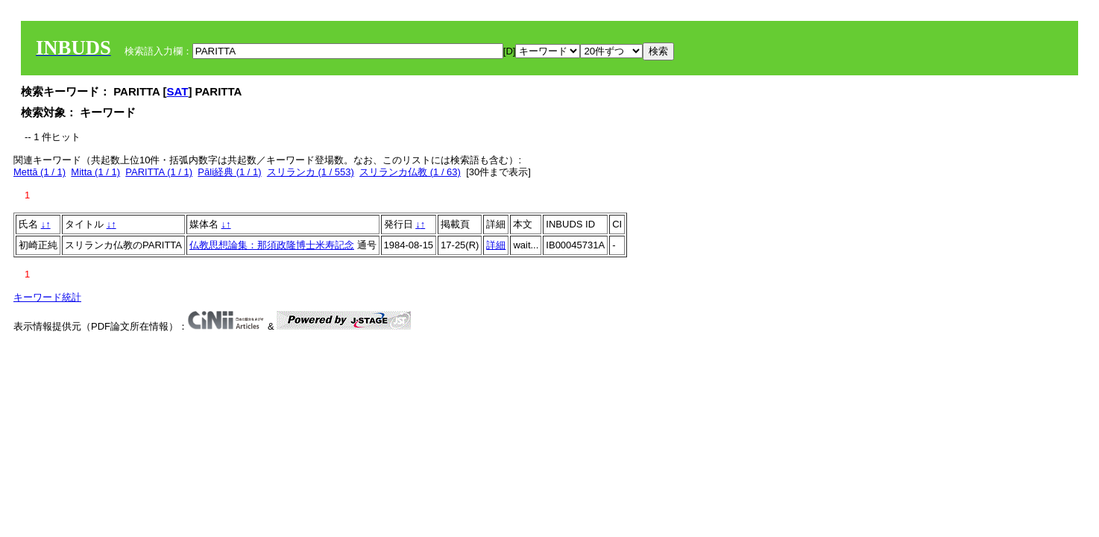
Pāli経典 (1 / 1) (229, 172)
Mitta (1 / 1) (95, 172)
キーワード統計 (47, 297)
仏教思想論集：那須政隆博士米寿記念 (271, 245)
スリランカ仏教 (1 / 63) (410, 172)
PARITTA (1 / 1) (158, 172)
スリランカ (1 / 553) (310, 172)
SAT (178, 91)
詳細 (496, 245)
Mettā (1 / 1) (39, 172)
